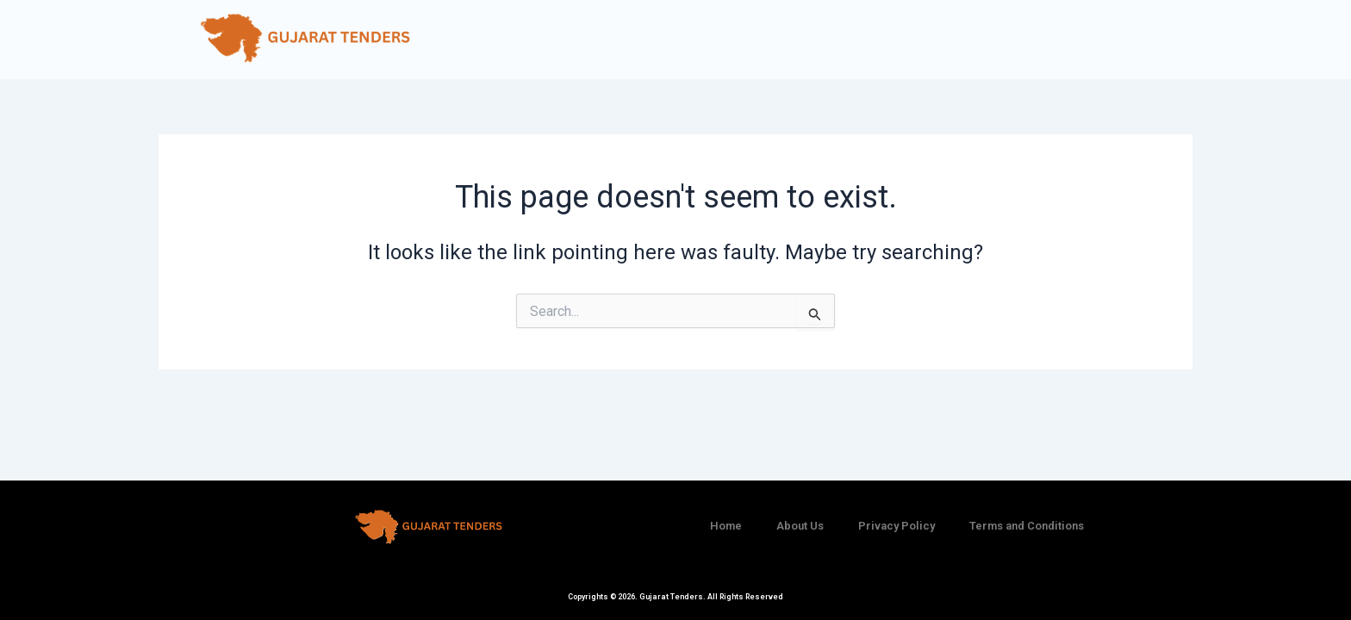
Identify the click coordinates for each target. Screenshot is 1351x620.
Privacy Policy (896, 525)
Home (726, 525)
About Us (800, 525)
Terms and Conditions (1026, 525)
